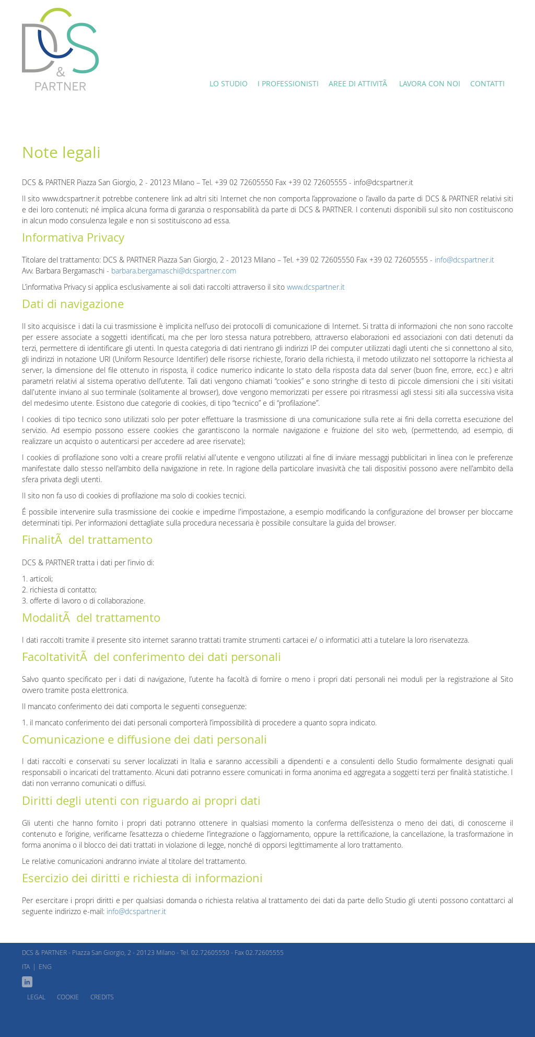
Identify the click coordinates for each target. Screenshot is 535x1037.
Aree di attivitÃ (359, 83)
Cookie (68, 997)
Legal (36, 997)
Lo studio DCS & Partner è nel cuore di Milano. (60, 49)
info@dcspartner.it (464, 260)
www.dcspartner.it (316, 287)
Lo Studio (229, 83)
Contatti (487, 83)
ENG (45, 966)
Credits (102, 997)
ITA (26, 966)
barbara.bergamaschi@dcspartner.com (173, 271)
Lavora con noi (429, 83)
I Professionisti (288, 83)
